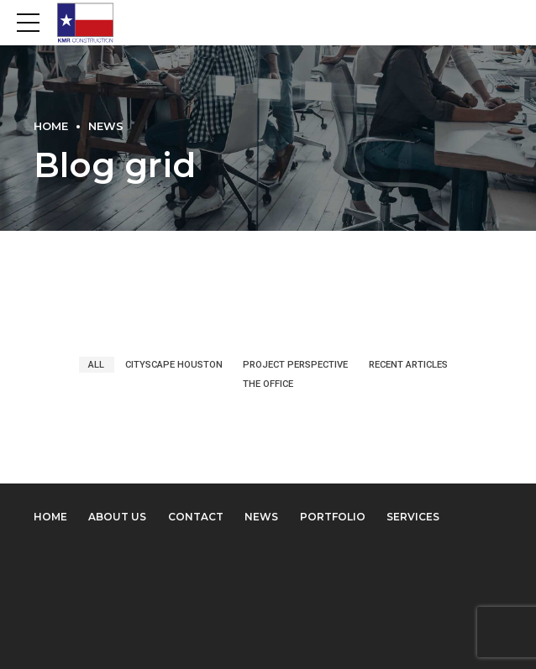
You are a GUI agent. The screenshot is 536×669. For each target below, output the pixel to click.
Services (412, 516)
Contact (195, 516)
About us (117, 516)
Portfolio (332, 516)
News (105, 126)
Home (51, 126)
